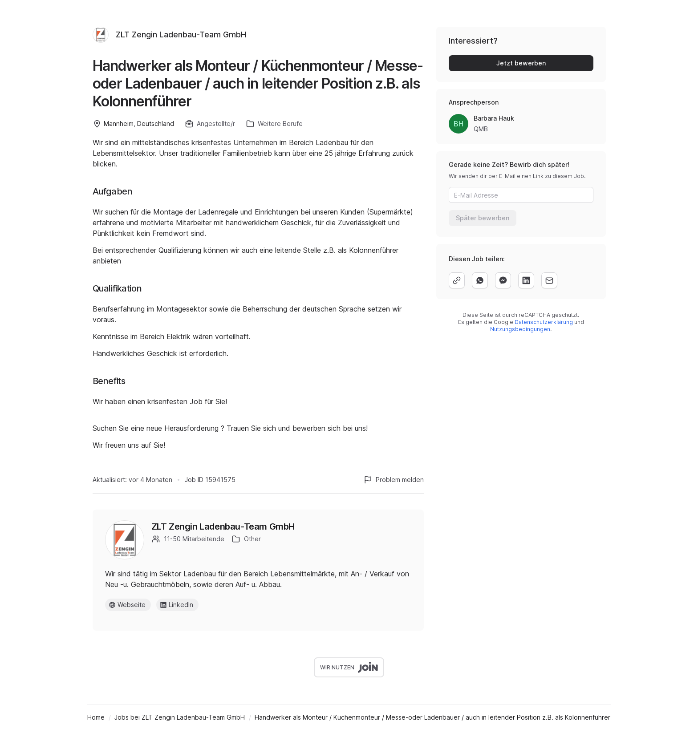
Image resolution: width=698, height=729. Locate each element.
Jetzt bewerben (521, 63)
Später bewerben (482, 218)
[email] (549, 280)
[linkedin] (526, 280)
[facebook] (503, 280)
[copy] (457, 280)
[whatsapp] (480, 280)
